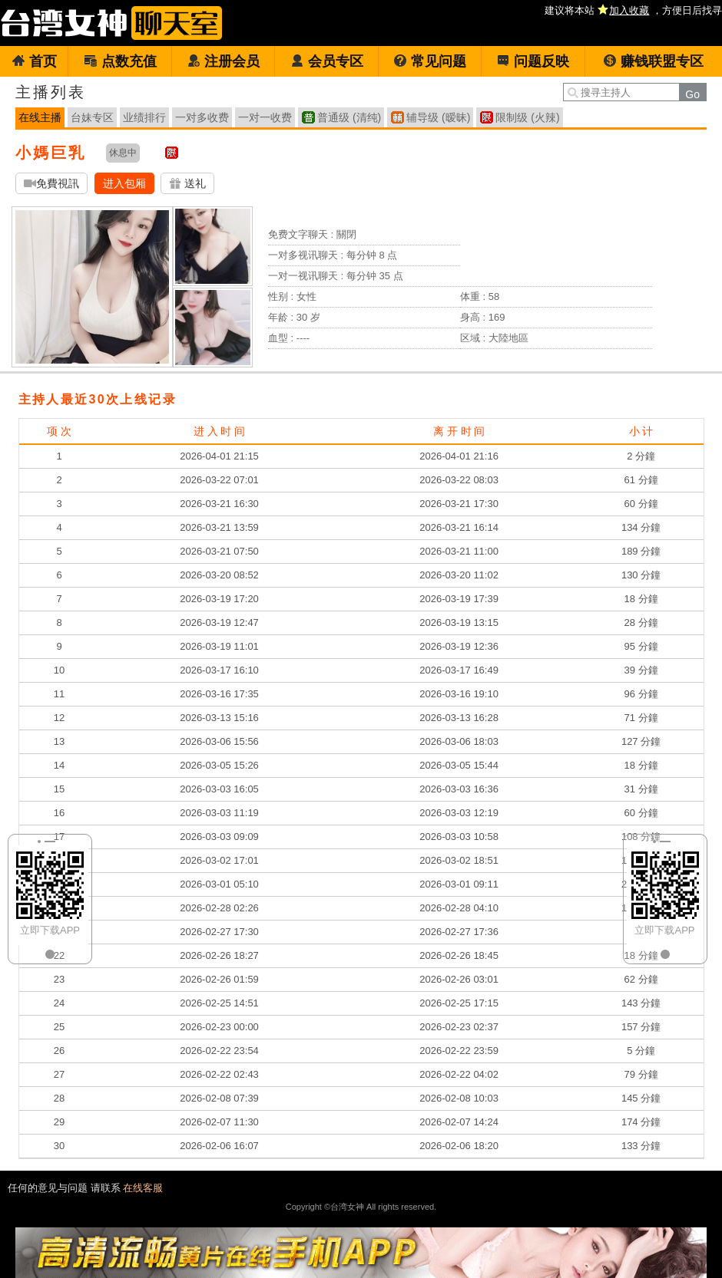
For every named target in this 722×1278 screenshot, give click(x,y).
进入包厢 (124, 183)
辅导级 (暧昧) (438, 117)
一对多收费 (202, 117)
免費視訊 (51, 183)
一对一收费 (265, 117)
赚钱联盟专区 (653, 61)
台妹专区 (92, 117)
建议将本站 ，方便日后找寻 (633, 10)
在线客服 (143, 1188)
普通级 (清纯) (349, 117)
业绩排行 (144, 117)
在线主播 (39, 117)
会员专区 (326, 61)
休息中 (123, 152)
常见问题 (429, 61)
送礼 (187, 183)
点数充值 (120, 61)
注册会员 (223, 61)
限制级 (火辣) (527, 117)
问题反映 (532, 61)
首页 (34, 61)
